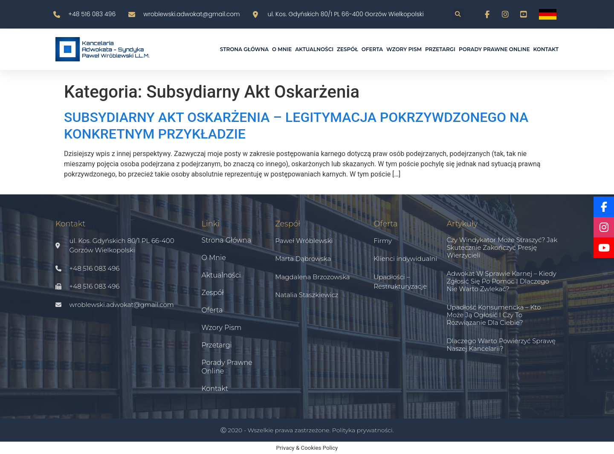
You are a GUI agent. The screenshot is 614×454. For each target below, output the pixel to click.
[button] (458, 14)
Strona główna (244, 49)
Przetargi (440, 49)
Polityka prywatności (362, 430)
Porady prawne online (494, 49)
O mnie (282, 49)
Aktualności (314, 49)
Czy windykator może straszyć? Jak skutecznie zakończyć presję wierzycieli (501, 247)
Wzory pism (404, 49)
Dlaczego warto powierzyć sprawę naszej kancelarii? (501, 345)
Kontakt (546, 49)
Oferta (372, 49)
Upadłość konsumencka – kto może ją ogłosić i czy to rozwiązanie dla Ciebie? (493, 315)
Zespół (347, 49)
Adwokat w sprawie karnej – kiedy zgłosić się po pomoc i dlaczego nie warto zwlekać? (501, 281)
